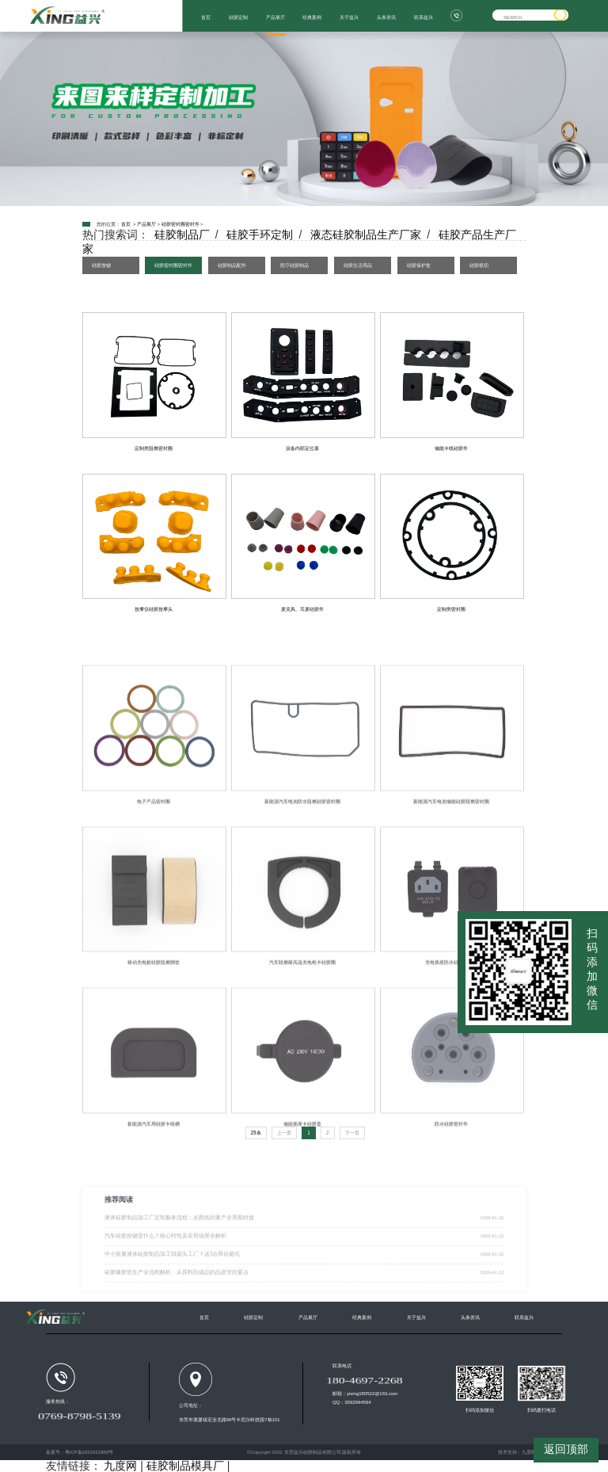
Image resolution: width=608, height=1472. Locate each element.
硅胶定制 (238, 17)
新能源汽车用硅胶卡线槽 (153, 1167)
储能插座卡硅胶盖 (302, 1167)
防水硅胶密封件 (451, 1167)
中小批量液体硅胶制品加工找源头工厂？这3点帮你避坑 (172, 1284)
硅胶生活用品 (358, 265)
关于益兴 (349, 17)
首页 (206, 17)
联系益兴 (423, 17)
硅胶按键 (101, 265)
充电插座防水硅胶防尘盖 (451, 1006)
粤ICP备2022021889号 (89, 1452)
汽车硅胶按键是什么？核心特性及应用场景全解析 (165, 1266)
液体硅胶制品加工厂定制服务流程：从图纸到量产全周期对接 (179, 1248)
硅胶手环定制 (259, 234)
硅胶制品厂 (182, 234)
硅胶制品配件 (232, 265)
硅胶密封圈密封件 (181, 224)
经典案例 (311, 17)
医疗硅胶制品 (294, 265)
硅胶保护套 (419, 265)
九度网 (529, 1452)
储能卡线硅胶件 (451, 448)
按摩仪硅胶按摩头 (154, 609)
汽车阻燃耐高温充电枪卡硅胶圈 (302, 1006)
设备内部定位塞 (302, 448)
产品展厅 (275, 17)
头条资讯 (386, 17)
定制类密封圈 (451, 609)
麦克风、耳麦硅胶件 (302, 609)
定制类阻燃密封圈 (154, 448)
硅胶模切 (478, 265)
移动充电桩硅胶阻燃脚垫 (153, 1006)
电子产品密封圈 (153, 845)
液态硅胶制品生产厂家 (365, 234)
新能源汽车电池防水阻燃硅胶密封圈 (302, 845)
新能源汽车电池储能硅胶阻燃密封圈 (451, 845)
